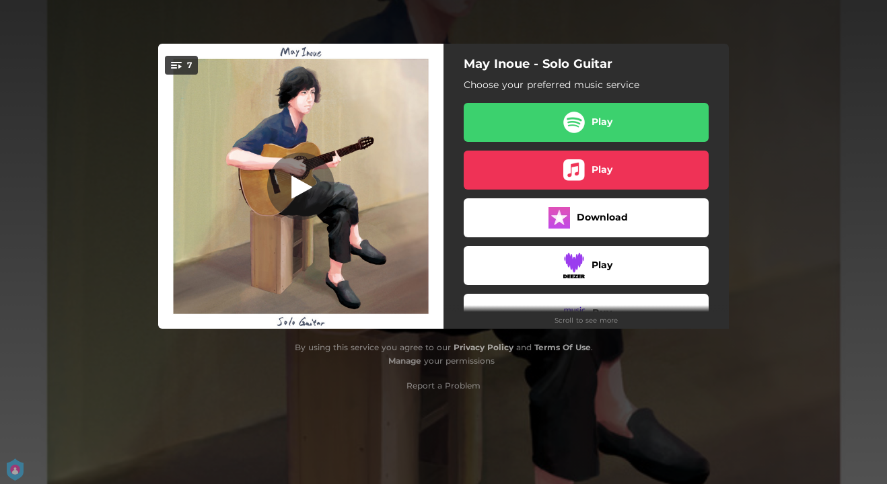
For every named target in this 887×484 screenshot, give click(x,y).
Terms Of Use (562, 347)
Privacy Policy (483, 347)
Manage (404, 361)
